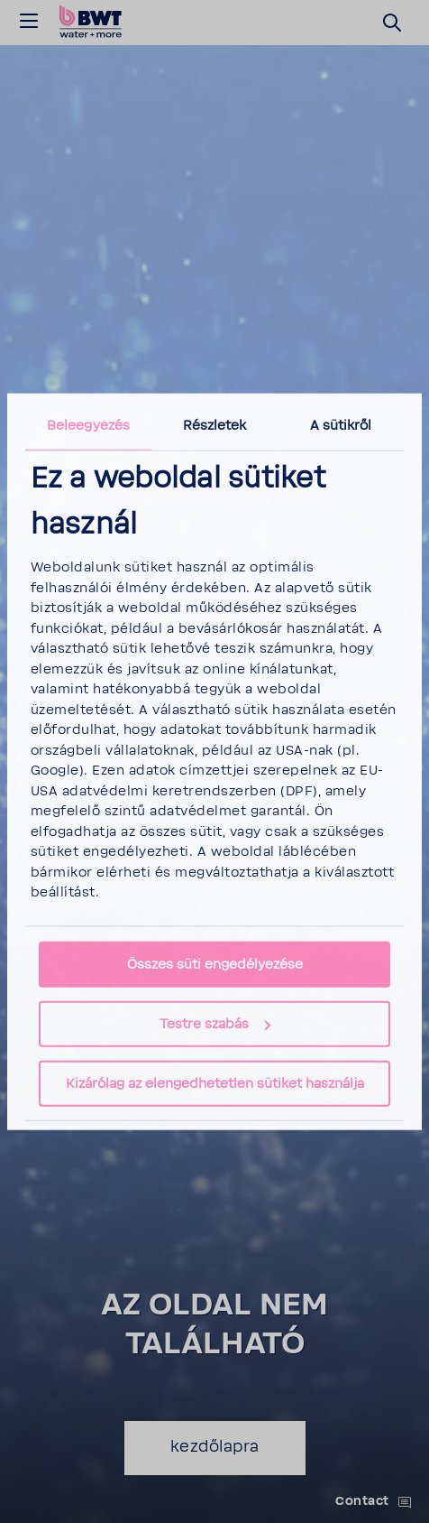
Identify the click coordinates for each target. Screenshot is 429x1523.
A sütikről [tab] (341, 424)
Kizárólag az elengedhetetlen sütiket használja (215, 1083)
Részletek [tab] (215, 424)
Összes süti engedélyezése (215, 964)
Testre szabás (215, 1024)
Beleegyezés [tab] (88, 424)
